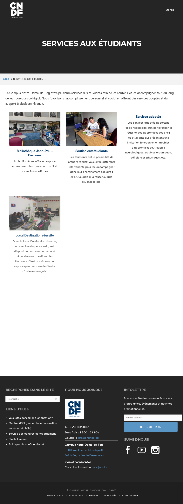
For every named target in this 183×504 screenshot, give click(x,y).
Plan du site (76, 495)
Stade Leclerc (18, 439)
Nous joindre (130, 495)
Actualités (110, 495)
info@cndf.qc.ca (88, 437)
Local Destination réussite (35, 239)
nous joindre (99, 467)
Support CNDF (55, 495)
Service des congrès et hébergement (32, 433)
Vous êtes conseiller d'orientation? (31, 418)
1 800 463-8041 (90, 432)
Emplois (93, 495)
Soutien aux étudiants (91, 151)
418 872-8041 (80, 427)
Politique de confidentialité (26, 444)
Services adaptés (148, 117)
